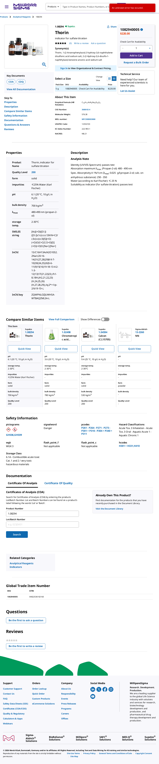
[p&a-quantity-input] (136, 48)
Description (11, 106)
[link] (16, 689)
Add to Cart (136, 55)
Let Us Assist (127, 90)
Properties (10, 102)
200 (33, 172)
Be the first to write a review (27, 646)
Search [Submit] (17, 534)
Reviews (9, 129)
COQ (21, 81)
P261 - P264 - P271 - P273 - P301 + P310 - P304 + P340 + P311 (96, 430)
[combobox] (86, 6)
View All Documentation (21, 89)
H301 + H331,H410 (129, 446)
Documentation (13, 120)
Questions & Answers (17, 124)
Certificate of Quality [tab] (58, 483)
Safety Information (15, 115)
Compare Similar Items (18, 111)
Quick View (24, 348)
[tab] (6, 16)
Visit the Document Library (109, 508)
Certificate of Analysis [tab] (22, 483)
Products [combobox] (52, 6)
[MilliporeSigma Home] (25, 6)
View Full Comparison (61, 319)
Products (4, 17)
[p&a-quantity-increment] (149, 48)
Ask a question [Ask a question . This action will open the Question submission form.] (98, 43)
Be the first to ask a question (26, 620)
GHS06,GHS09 (14, 435)
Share (112, 26)
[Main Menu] (6, 7)
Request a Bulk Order (136, 62)
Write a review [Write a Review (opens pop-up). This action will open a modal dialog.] (81, 43)
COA (11, 81)
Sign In (63, 68)
